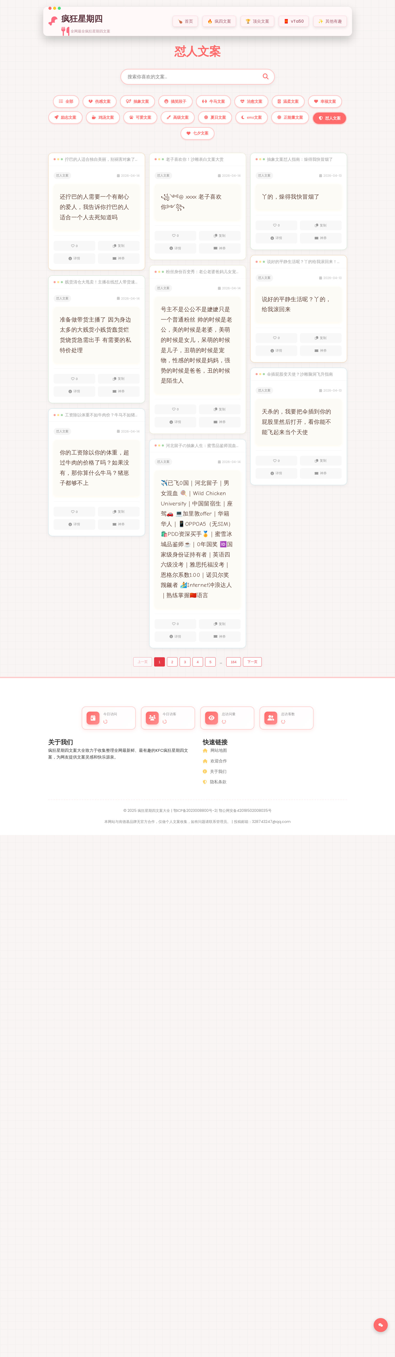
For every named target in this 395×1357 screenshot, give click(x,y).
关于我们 (214, 779)
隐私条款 (214, 790)
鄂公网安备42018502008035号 (245, 818)
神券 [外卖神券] (119, 265)
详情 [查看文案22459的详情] (74, 531)
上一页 (143, 668)
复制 (118, 252)
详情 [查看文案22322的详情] (276, 480)
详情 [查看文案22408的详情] (175, 254)
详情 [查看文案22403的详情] (175, 428)
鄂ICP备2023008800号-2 (194, 818)
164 (233, 668)
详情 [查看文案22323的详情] (276, 357)
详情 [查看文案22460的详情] (74, 398)
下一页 (252, 668)
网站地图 (215, 758)
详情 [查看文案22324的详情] (276, 244)
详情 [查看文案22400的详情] (175, 643)
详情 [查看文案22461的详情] (74, 265)
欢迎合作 (215, 769)
